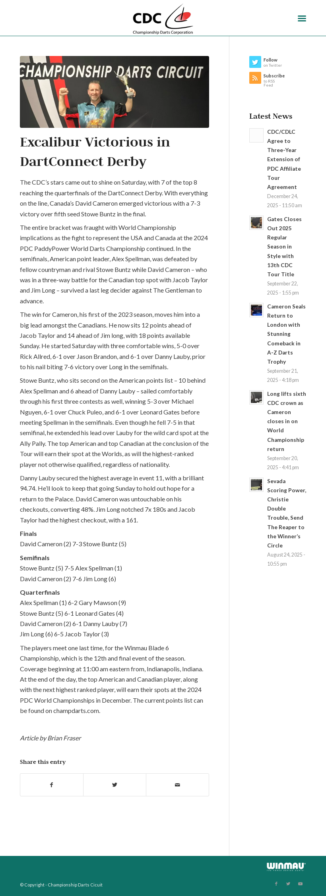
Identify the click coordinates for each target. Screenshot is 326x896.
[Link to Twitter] (288, 884)
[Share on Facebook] (51, 785)
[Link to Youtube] (300, 884)
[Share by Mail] (177, 785)
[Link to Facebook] (276, 884)
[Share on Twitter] (114, 785)
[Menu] (302, 18)
